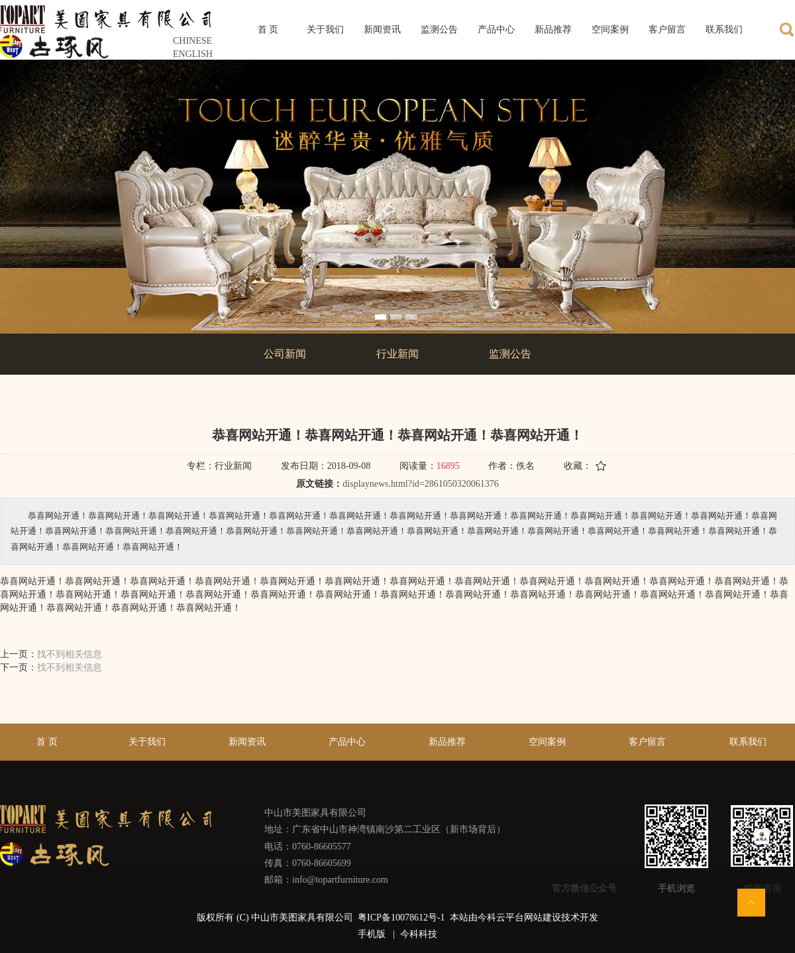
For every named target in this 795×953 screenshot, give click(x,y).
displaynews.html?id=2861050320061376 (420, 484)
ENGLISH (193, 54)
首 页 (47, 742)
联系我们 (748, 742)
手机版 (372, 934)
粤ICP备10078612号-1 (402, 917)
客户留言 (647, 742)
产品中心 (347, 742)
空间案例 (547, 742)
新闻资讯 (247, 742)
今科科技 (418, 934)
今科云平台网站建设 (519, 917)
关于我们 (147, 742)
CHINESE (192, 41)
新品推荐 (447, 742)
